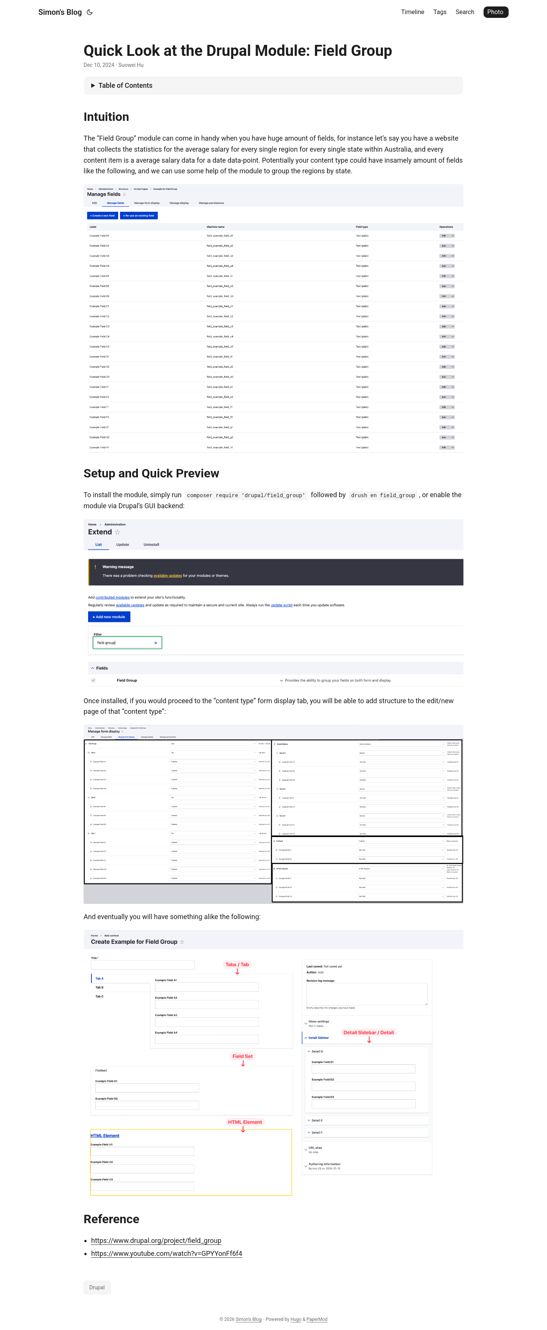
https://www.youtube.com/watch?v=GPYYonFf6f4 (166, 1253)
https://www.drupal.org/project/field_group (156, 1240)
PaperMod (317, 1319)
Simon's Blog (60, 12)
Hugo (296, 1319)
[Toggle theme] (89, 12)
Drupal (97, 1287)
